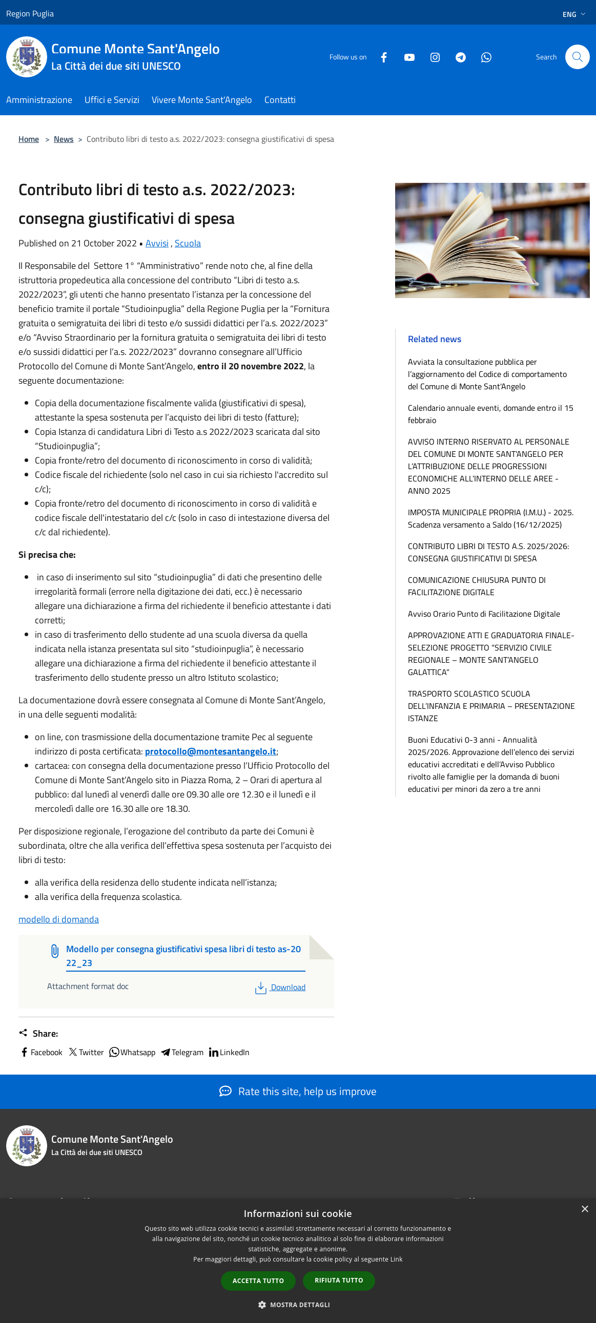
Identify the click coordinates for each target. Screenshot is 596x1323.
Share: (38, 1033)
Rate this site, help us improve (298, 1091)
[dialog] (298, 1261)
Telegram (181, 1052)
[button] (298, 1304)
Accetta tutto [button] (258, 1280)
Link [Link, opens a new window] (397, 1259)
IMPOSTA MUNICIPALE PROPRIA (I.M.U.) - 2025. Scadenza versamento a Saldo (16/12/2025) (490, 518)
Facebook (40, 1052)
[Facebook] (379, 57)
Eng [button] (575, 14)
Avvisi (157, 243)
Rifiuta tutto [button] (339, 1280)
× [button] (584, 1209)
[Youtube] (405, 57)
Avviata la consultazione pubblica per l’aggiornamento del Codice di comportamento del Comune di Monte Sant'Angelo (487, 373)
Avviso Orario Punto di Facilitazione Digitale (484, 613)
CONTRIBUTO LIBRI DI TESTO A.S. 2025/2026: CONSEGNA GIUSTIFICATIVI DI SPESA (488, 552)
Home (28, 139)
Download (279, 987)
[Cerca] (577, 57)
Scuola (188, 243)
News (64, 139)
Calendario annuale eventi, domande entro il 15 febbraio (490, 414)
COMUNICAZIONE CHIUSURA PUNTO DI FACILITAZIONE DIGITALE (477, 586)
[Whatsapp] (482, 57)
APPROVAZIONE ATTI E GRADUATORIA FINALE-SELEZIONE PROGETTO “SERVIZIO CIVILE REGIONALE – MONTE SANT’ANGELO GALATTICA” (491, 653)
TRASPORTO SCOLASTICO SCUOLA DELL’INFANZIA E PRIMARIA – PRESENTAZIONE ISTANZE (491, 705)
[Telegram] (456, 57)
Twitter (85, 1052)
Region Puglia (30, 13)
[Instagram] (431, 57)
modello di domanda (58, 919)
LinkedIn (229, 1052)
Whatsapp (131, 1052)
